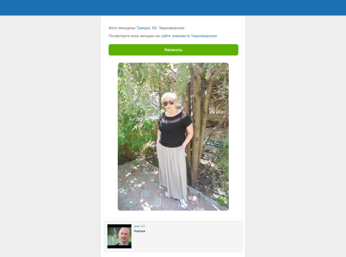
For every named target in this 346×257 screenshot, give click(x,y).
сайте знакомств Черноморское (189, 36)
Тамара (143, 28)
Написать (173, 50)
